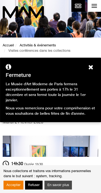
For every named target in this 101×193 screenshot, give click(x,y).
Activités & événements (38, 45)
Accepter (13, 185)
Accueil (8, 45)
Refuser (34, 185)
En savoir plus (58, 185)
